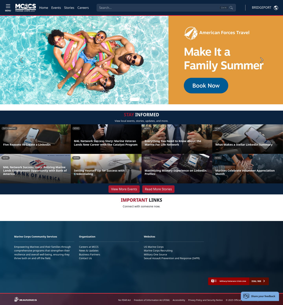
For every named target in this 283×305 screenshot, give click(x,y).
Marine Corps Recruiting (158, 250)
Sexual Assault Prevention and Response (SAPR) (172, 258)
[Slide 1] (134, 99)
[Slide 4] (151, 99)
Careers (83, 8)
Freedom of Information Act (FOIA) (151, 300)
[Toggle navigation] (8, 8)
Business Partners (89, 254)
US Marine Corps (154, 247)
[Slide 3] (147, 99)
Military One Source (155, 254)
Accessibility (179, 300)
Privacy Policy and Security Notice (205, 300)
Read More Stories (158, 189)
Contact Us (85, 258)
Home (43, 8)
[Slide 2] (142, 99)
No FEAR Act (124, 300)
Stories (69, 8)
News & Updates (88, 250)
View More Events (124, 189)
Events (56, 8)
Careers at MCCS (88, 247)
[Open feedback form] (260, 296)
